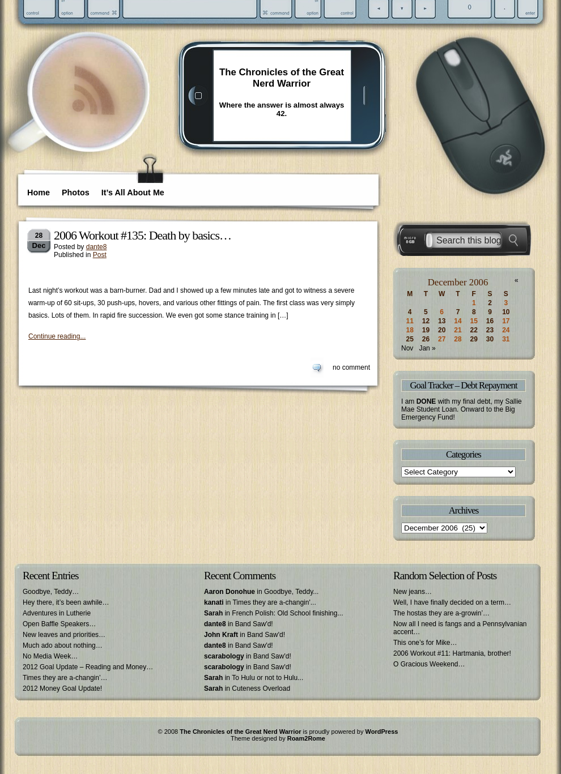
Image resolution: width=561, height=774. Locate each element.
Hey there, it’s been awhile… (66, 602)
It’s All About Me (132, 192)
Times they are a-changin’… (65, 678)
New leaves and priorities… (64, 635)
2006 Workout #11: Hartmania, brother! (452, 653)
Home (38, 192)
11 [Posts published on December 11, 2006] (409, 321)
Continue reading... (57, 336)
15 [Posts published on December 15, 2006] (474, 321)
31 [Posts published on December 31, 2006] (505, 339)
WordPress (382, 731)
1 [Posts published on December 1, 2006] (474, 303)
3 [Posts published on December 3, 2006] (506, 303)
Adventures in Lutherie (57, 613)
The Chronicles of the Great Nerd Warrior (281, 78)
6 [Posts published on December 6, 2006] (442, 312)
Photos (76, 192)
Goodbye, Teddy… (51, 592)
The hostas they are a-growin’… (441, 613)
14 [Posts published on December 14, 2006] (457, 321)
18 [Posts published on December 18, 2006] (409, 330)
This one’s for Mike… (425, 643)
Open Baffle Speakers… (59, 624)
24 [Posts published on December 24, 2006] (505, 330)
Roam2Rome (306, 738)
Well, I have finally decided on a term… (452, 602)
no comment (351, 367)
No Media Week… (50, 656)
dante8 (96, 247)
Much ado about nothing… (63, 645)
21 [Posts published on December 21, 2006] (457, 330)
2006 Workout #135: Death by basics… (142, 235)
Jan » (427, 348)
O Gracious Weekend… (429, 664)
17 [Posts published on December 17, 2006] (505, 321)
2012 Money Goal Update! (62, 688)
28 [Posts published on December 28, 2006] (457, 339)
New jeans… (412, 592)
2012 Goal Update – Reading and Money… (88, 667)
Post (100, 255)
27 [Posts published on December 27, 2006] (441, 339)
